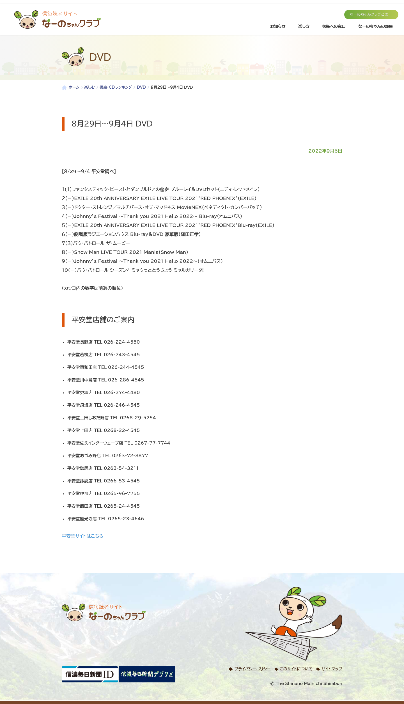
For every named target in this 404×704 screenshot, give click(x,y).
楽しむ (303, 26)
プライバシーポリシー (252, 669)
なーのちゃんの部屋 (375, 26)
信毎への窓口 (334, 26)
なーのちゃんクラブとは (369, 14)
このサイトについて (296, 669)
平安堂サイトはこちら (82, 536)
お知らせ (278, 26)
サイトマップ (332, 669)
